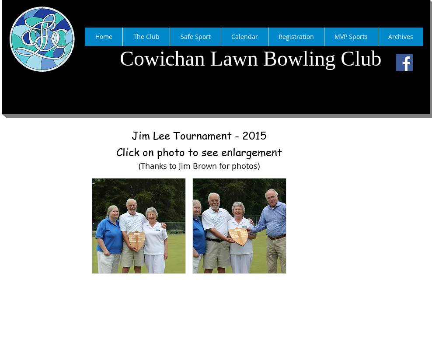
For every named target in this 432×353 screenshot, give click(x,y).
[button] (139, 226)
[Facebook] (404, 62)
